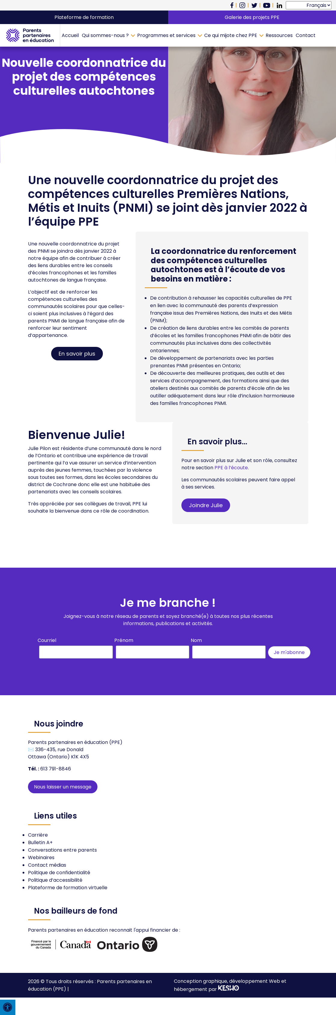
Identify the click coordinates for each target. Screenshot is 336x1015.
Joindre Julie (206, 505)
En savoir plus (77, 353)
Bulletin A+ (40, 842)
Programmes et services (166, 35)
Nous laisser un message (62, 786)
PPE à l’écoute (231, 467)
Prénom (123, 640)
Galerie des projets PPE (252, 17)
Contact (306, 35)
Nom (196, 640)
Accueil (70, 35)
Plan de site (83, 989)
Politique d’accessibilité (55, 880)
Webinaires (41, 857)
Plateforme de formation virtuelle (67, 887)
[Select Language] (308, 5)
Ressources (279, 35)
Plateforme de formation (84, 17)
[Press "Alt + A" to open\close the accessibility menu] (7, 1007)
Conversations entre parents (62, 850)
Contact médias (47, 865)
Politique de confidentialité (59, 872)
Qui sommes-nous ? (105, 35)
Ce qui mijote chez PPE (230, 35)
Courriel (47, 640)
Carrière (38, 834)
